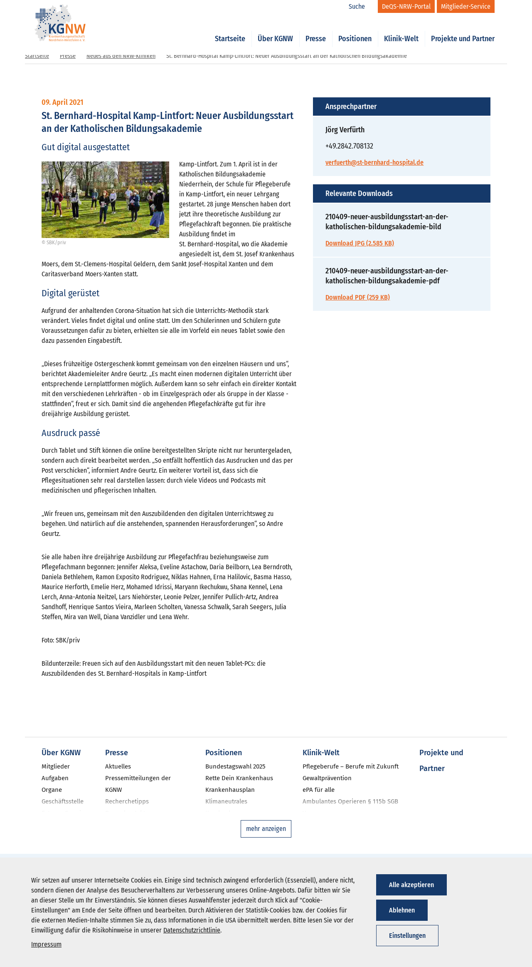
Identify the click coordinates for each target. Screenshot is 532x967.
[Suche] (361, 6)
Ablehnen (402, 910)
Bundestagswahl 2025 (235, 766)
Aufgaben (55, 778)
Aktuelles (118, 766)
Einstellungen (407, 936)
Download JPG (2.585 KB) (359, 243)
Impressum (46, 944)
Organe (52, 789)
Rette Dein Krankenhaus (239, 778)
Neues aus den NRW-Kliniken (120, 56)
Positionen (355, 30)
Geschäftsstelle (63, 801)
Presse (315, 30)
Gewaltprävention (327, 778)
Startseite (230, 30)
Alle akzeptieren (411, 885)
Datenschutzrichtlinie (191, 930)
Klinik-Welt (401, 30)
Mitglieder (56, 766)
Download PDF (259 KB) (357, 297)
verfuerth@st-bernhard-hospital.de (374, 162)
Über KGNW (275, 30)
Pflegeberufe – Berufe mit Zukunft (351, 766)
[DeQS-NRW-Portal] (406, 6)
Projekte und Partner (463, 30)
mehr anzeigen (266, 829)
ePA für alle (319, 789)
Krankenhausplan (230, 789)
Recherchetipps (127, 801)
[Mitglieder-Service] (466, 6)
